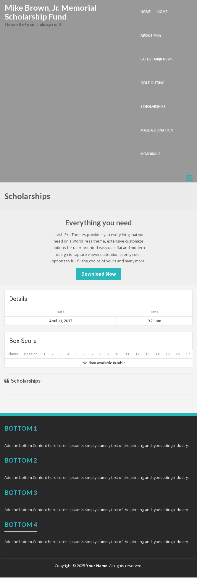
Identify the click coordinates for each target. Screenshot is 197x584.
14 (158, 354)
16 (178, 354)
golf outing (152, 82)
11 (127, 354)
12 (137, 354)
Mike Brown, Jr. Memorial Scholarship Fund (50, 12)
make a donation (157, 130)
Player (13, 354)
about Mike (151, 35)
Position (31, 354)
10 (117, 354)
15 (168, 354)
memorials (150, 153)
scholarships (153, 106)
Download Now (98, 274)
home (162, 11)
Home (146, 11)
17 (188, 354)
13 (148, 354)
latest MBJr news (157, 59)
